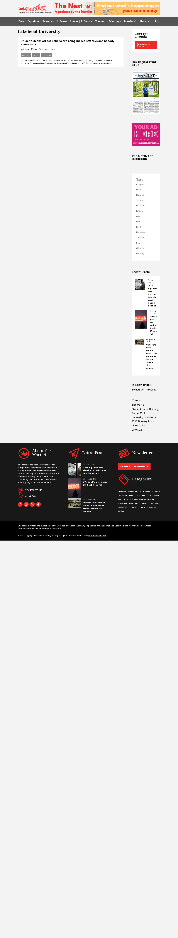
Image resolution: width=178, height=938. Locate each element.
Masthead (130, 21)
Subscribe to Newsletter (143, 45)
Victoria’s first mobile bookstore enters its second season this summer (151, 356)
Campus (25, 55)
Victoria (139, 200)
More (143, 21)
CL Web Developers (97, 535)
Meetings (115, 21)
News (21, 21)
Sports (139, 243)
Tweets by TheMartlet (144, 389)
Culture (62, 21)
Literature (140, 232)
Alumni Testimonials (129, 491)
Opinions (33, 21)
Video (121, 511)
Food (138, 226)
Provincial (47, 55)
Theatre (140, 237)
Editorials (140, 205)
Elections (134, 495)
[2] (106, 14)
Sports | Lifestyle (81, 21)
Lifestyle (140, 248)
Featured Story (150, 495)
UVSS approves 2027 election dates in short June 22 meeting (152, 295)
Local (138, 189)
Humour (100, 21)
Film (138, 221)
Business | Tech (151, 491)
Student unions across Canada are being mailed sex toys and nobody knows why (67, 42)
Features (48, 21)
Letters (139, 211)
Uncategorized (148, 507)
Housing (140, 253)
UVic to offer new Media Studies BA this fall (153, 325)
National (140, 195)
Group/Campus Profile (142, 499)
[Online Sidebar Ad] (146, 145)
